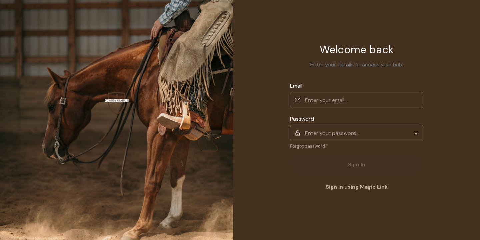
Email (296, 85)
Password (302, 118)
